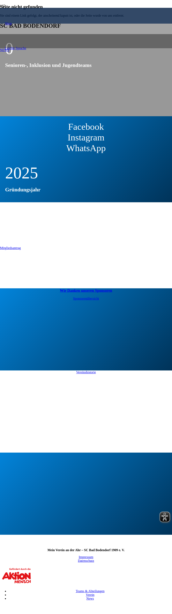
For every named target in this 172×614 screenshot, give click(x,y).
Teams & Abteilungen (90, 591)
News (90, 598)
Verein (90, 595)
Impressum (86, 557)
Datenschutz (86, 560)
